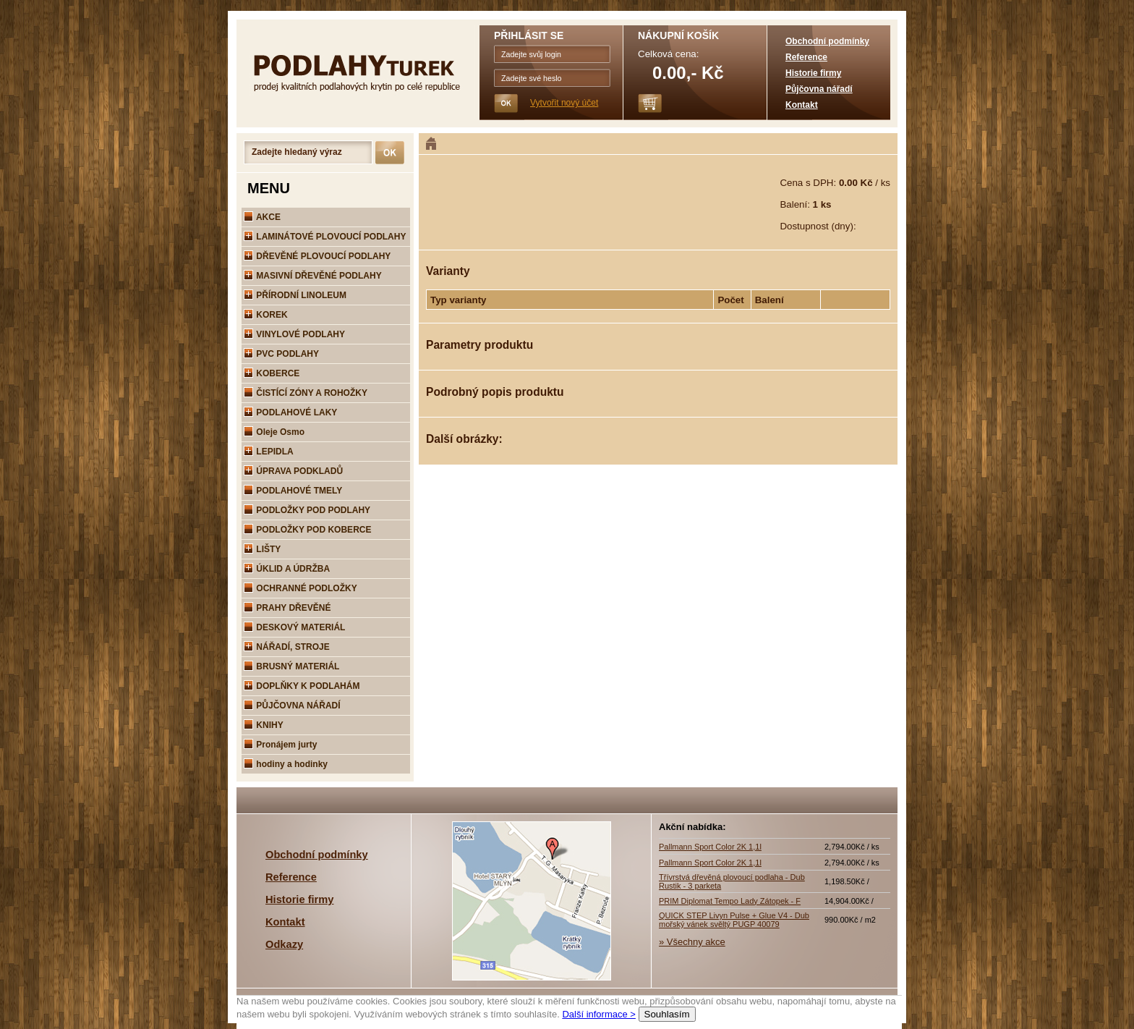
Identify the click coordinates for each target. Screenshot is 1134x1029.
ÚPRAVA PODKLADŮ (293, 471)
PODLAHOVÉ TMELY (293, 491)
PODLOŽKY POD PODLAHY (307, 510)
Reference (806, 57)
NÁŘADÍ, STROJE (287, 647)
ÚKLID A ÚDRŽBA (287, 569)
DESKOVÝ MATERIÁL (294, 627)
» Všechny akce (692, 941)
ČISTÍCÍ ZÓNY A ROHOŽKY (305, 393)
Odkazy (284, 944)
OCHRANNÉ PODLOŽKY (300, 588)
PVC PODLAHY (281, 354)
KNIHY (264, 725)
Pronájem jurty (280, 745)
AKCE (262, 217)
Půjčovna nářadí (819, 89)
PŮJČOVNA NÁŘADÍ (292, 705)
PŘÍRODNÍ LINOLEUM (295, 295)
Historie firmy (813, 73)
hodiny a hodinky (286, 764)
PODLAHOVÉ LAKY (290, 412)
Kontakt (801, 105)
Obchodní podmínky (827, 41)
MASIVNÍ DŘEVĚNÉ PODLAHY (313, 276)
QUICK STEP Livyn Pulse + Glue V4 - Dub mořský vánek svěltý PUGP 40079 (734, 919)
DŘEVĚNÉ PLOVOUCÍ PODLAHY (317, 256)
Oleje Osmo (274, 432)
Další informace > (599, 1014)
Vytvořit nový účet (564, 103)
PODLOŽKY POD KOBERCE (307, 530)
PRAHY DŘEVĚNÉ (287, 608)
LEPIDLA (269, 451)
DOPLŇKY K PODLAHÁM (301, 686)
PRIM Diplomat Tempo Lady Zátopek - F (730, 901)
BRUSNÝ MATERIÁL (291, 666)
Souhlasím (667, 1014)
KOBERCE (271, 373)
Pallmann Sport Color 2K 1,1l (710, 846)
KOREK (266, 315)
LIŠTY (262, 549)
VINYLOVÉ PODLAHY (294, 334)
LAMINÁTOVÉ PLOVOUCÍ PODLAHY (325, 237)
